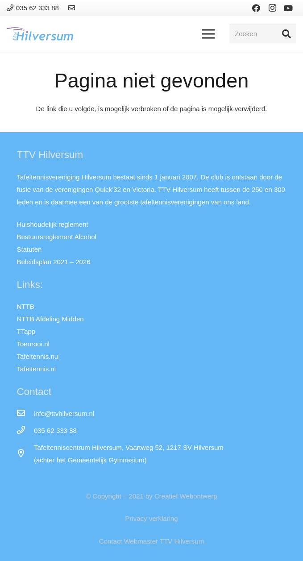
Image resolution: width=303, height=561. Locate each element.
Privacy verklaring (151, 518)
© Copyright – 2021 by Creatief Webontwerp (151, 496)
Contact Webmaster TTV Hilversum (151, 541)
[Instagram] (272, 8)
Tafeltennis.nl (36, 369)
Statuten (29, 249)
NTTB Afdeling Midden (50, 319)
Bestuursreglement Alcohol (56, 237)
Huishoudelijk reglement (52, 224)
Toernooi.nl (33, 344)
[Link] (73, 8)
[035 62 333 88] (25, 430)
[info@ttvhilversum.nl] (25, 413)
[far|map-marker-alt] (25, 454)
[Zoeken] (262, 34)
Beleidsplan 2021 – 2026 (54, 262)
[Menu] (208, 34)
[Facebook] (256, 8)
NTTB (25, 306)
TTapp (26, 331)
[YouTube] (288, 8)
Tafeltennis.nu (37, 356)
